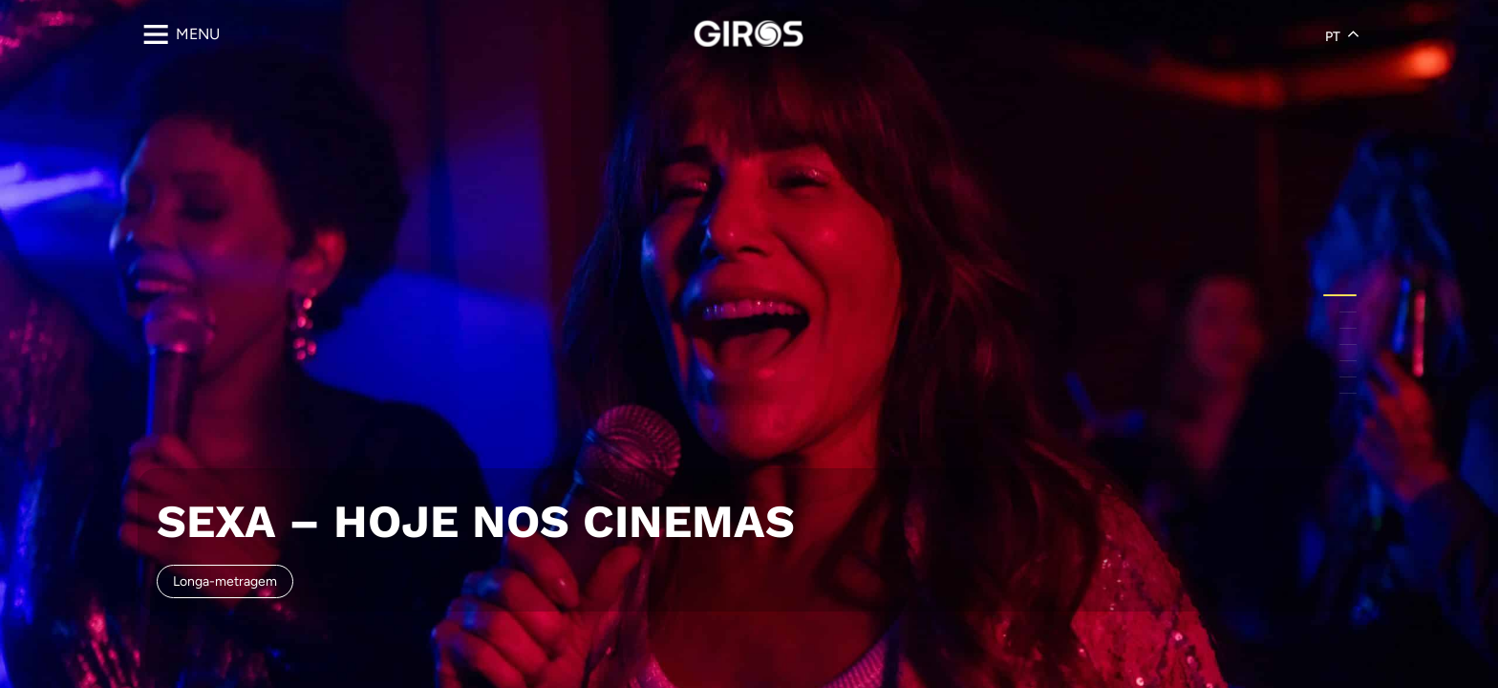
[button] (1340, 295)
